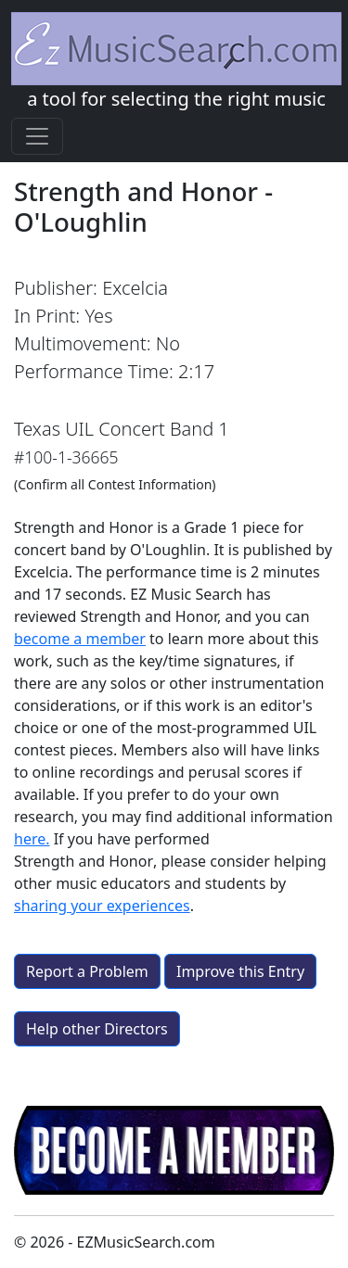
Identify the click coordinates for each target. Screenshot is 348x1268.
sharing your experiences (102, 905)
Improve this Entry (240, 971)
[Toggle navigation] (37, 136)
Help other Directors (97, 1029)
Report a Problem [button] (87, 971)
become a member (80, 638)
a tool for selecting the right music (176, 61)
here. (32, 839)
